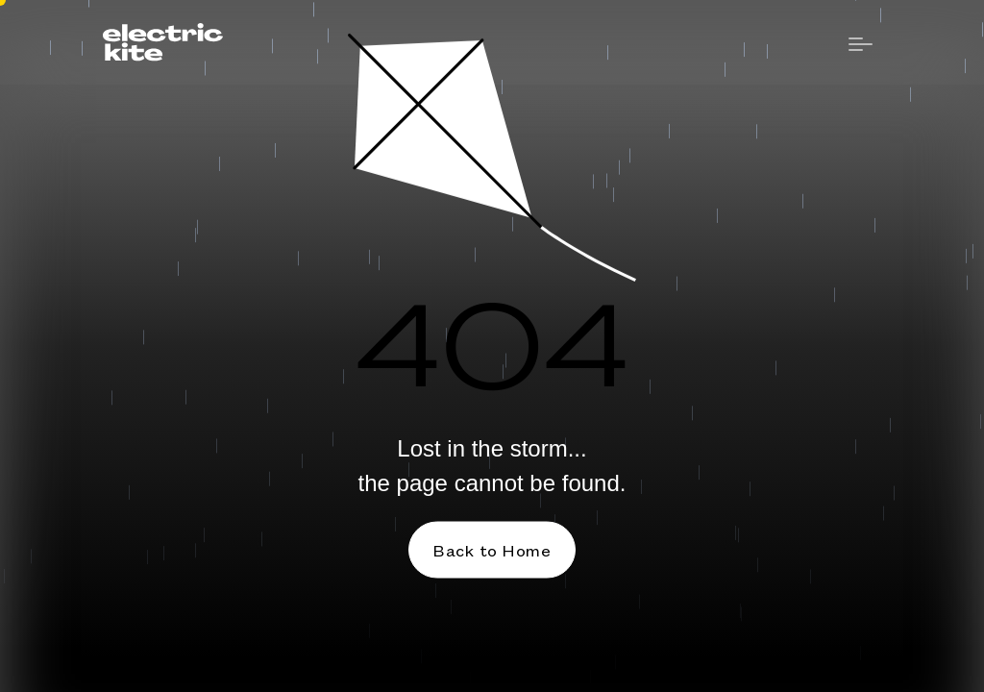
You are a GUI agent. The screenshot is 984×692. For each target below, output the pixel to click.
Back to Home (492, 549)
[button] (860, 45)
